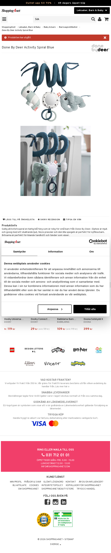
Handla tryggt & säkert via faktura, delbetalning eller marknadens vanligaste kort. (55, 419)
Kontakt (71, 482)
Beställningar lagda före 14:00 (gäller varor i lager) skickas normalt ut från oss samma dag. (55, 394)
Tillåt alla (90, 308)
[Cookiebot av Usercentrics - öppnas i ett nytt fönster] (91, 242)
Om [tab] (91, 251)
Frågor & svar (32, 482)
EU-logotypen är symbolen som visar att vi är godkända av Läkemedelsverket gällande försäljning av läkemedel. (55, 405)
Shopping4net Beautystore (57, 489)
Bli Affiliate (20, 485)
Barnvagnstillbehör (68, 27)
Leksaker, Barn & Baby (29, 27)
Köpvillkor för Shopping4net (83, 485)
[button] (106, 19)
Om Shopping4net (28, 489)
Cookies (34, 485)
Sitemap (69, 539)
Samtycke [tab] (19, 251)
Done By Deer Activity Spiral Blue (17, 30)
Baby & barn (50, 27)
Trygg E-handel (86, 489)
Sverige (55, 544)
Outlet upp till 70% (38, 3)
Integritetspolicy (52, 485)
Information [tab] (55, 251)
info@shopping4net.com (55, 466)
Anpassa (55, 308)
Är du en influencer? (91, 482)
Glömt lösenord (53, 482)
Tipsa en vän (72, 219)
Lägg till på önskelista (19, 219)
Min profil (16, 482)
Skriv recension (49, 219)
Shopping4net (8, 27)
